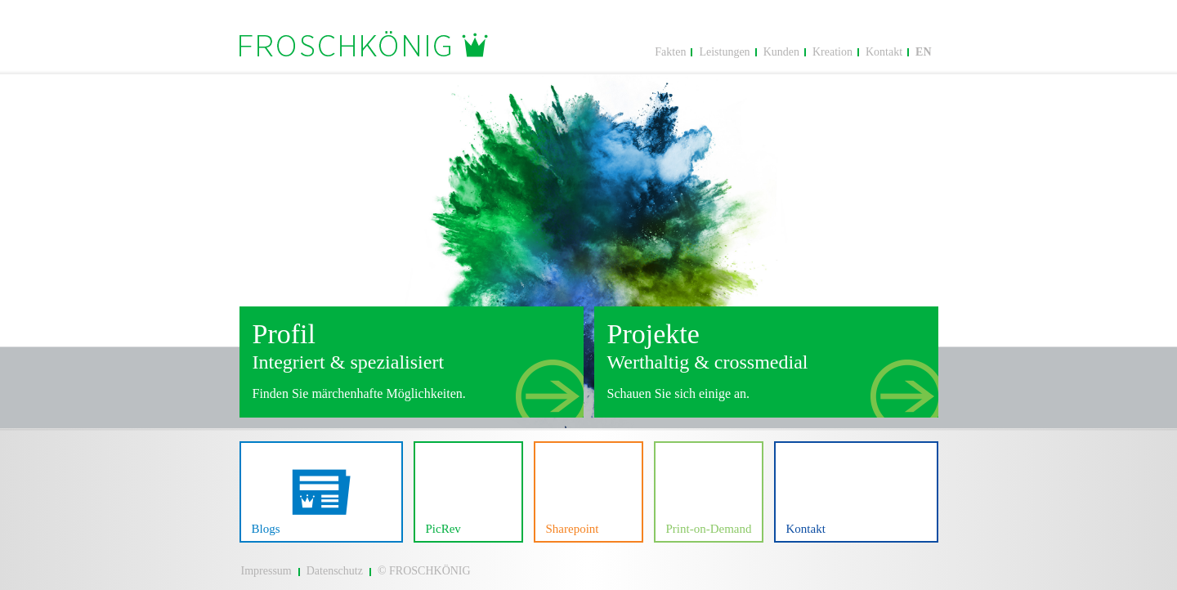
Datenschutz (335, 571)
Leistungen (724, 52)
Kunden (781, 52)
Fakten (670, 52)
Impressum (266, 571)
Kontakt (884, 52)
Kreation (832, 52)
